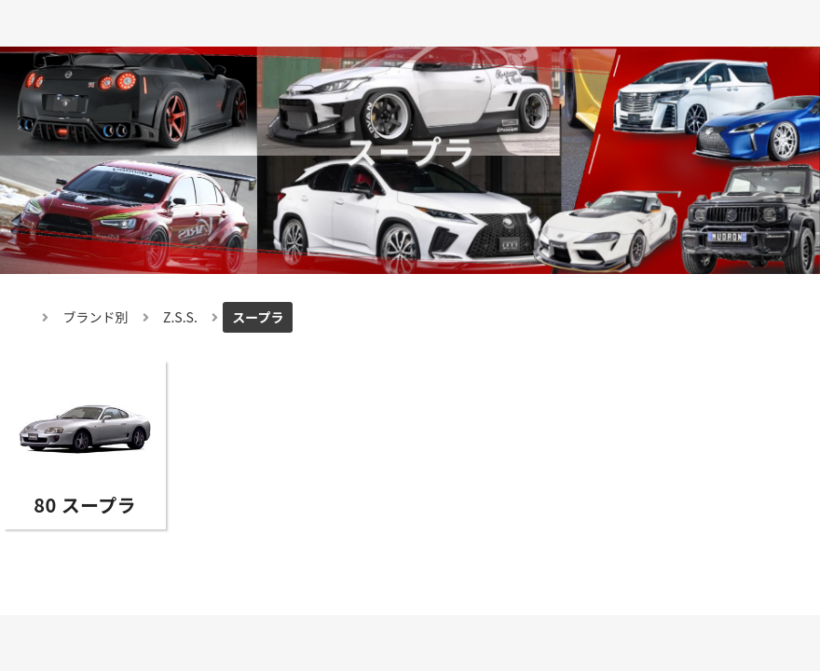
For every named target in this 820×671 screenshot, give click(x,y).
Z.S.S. (180, 317)
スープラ (257, 317)
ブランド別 (96, 317)
